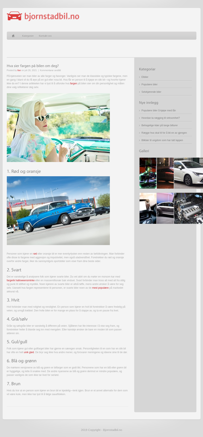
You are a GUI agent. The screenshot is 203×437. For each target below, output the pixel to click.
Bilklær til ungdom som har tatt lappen (162, 140)
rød (35, 253)
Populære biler (150, 84)
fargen (73, 83)
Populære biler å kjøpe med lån (159, 110)
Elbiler (145, 77)
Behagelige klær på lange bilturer (160, 125)
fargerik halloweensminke (21, 280)
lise (19, 70)
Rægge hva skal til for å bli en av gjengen (164, 132)
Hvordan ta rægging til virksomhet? (161, 118)
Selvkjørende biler (151, 91)
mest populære (100, 287)
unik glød (29, 352)
